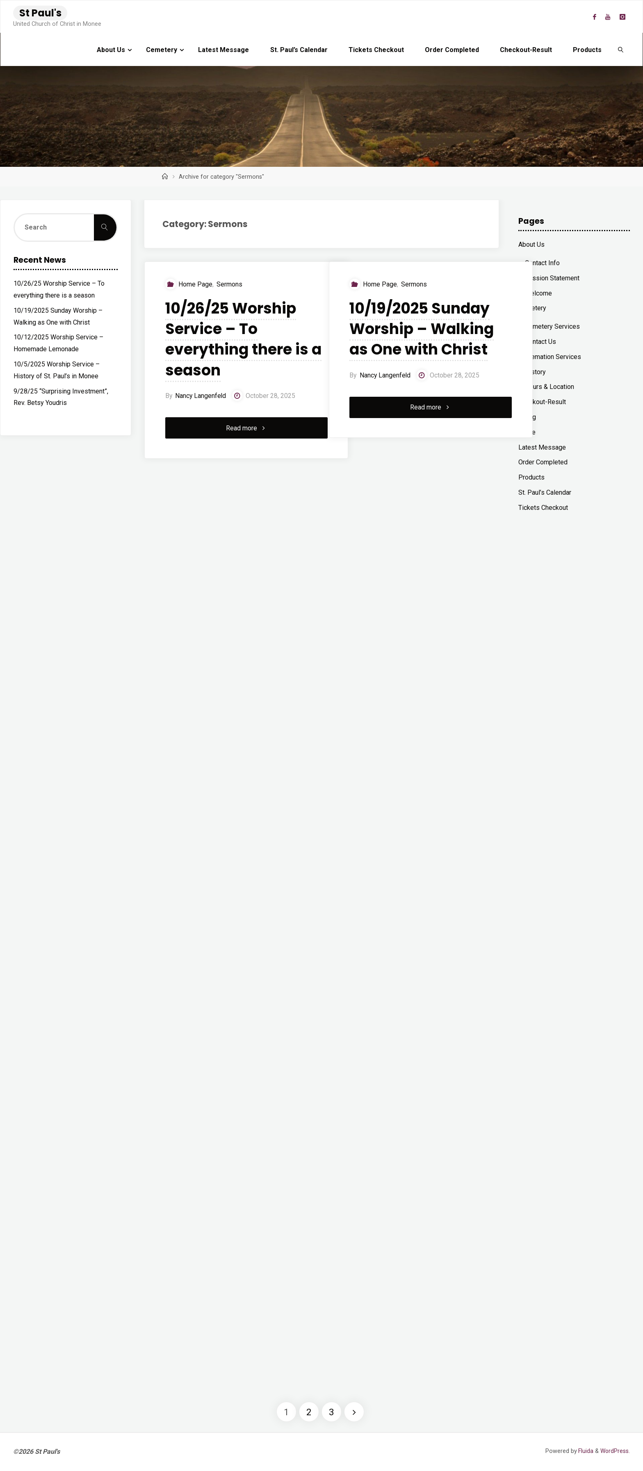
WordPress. (615, 1451)
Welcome (538, 293)
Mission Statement (552, 278)
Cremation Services (553, 357)
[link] (621, 49)
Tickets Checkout (543, 508)
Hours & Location (549, 387)
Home (527, 432)
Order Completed (543, 462)
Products (531, 477)
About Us (531, 244)
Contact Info (542, 263)
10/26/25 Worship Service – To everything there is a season (227, 339)
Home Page (192, 285)
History (535, 372)
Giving (527, 417)
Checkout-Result (542, 402)
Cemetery (532, 308)
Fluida (584, 1451)
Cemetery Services (552, 326)
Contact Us (540, 342)
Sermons (226, 285)
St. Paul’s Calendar (544, 492)
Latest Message (542, 447)
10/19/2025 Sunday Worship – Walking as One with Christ (412, 339)
